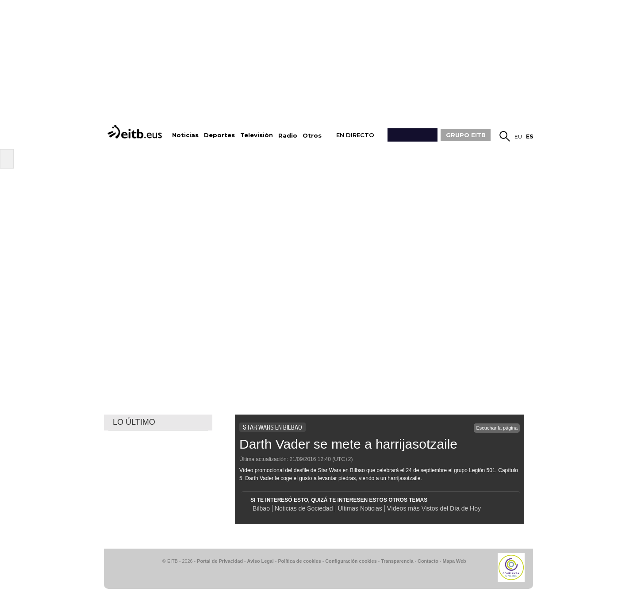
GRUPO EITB (466, 134)
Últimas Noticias (360, 508)
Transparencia (397, 561)
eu (518, 136)
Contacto (428, 561)
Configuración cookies (350, 561)
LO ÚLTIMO (134, 422)
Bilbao (261, 508)
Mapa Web (454, 561)
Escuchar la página (497, 427)
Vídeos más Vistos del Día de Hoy (434, 508)
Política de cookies (299, 561)
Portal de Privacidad (220, 561)
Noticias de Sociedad (304, 508)
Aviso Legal (260, 561)
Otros (312, 135)
